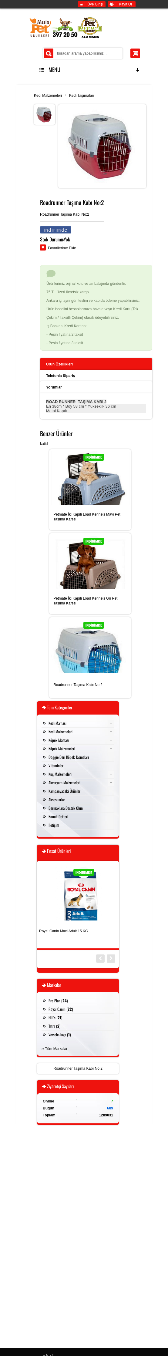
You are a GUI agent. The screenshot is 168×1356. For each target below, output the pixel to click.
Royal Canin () (61, 1009)
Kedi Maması (57, 723)
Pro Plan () (58, 1001)
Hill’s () (55, 1017)
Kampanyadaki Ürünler (64, 791)
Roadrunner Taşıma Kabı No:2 (77, 685)
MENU (90, 69)
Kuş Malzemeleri (60, 774)
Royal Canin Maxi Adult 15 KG (63, 931)
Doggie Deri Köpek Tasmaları (69, 757)
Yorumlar (54, 387)
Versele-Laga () (60, 1034)
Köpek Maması (59, 740)
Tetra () (54, 1026)
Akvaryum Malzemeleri (64, 782)
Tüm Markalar (56, 1049)
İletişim (54, 825)
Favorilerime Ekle (62, 248)
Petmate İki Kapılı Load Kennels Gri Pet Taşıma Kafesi (85, 600)
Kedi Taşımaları (81, 95)
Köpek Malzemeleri (62, 748)
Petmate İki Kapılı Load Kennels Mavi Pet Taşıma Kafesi (86, 516)
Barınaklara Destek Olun (66, 808)
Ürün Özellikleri (59, 364)
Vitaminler (56, 765)
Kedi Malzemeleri (48, 95)
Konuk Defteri (58, 816)
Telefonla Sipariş (60, 376)
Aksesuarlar (57, 799)
